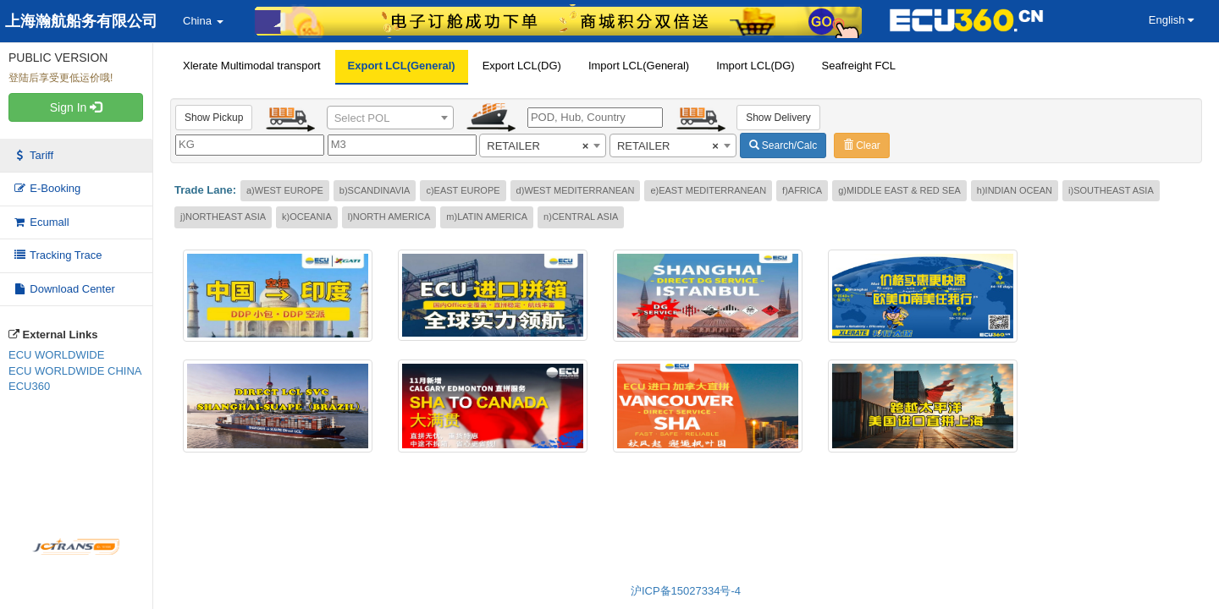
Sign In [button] (76, 107)
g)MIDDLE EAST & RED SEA (899, 190)
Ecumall (41, 222)
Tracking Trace (57, 255)
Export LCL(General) (401, 65)
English (1171, 20)
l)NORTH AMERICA (389, 216)
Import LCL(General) (638, 65)
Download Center (64, 289)
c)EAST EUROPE (462, 190)
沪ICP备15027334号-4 (686, 590)
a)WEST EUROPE (284, 190)
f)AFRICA (802, 190)
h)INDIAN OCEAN (1014, 190)
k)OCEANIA (307, 216)
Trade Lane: (205, 190)
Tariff (33, 155)
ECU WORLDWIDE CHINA (74, 371)
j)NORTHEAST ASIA (223, 216)
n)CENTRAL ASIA (580, 216)
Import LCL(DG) (755, 65)
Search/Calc (783, 145)
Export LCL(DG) (522, 65)
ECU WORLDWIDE (56, 354)
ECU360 (29, 386)
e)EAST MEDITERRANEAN (708, 190)
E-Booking (46, 188)
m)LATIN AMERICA (486, 216)
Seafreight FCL (859, 65)
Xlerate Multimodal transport (252, 65)
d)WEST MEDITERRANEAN (575, 190)
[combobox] (390, 117)
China (203, 20)
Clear (861, 145)
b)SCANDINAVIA (375, 190)
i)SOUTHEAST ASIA (1111, 190)
